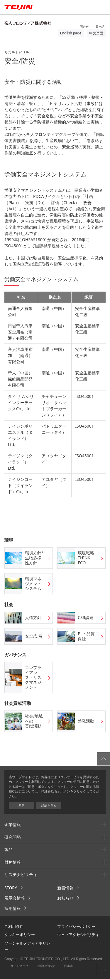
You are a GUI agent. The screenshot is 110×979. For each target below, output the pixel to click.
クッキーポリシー (19, 934)
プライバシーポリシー (76, 926)
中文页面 (96, 33)
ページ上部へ (103, 969)
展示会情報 (14, 898)
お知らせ (65, 898)
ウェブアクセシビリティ (78, 934)
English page (70, 33)
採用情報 (12, 908)
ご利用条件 (13, 926)
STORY (10, 887)
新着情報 (65, 887)
